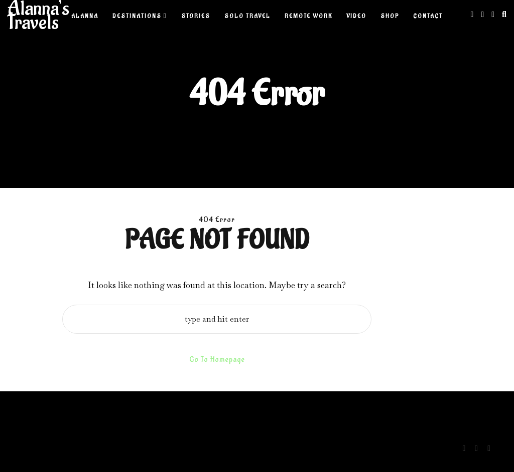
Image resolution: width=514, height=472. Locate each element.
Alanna (84, 16)
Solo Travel (247, 16)
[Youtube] (492, 14)
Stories (195, 16)
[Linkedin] (482, 14)
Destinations (137, 16)
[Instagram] (472, 14)
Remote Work (308, 16)
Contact (428, 16)
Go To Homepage (217, 359)
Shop (389, 16)
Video (356, 16)
